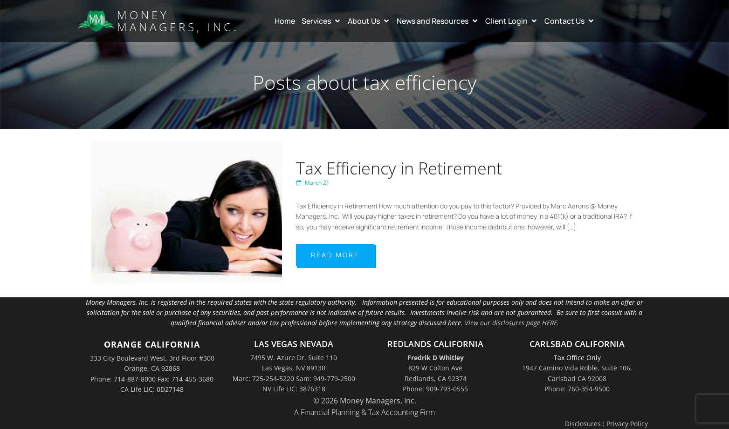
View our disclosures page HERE (511, 322)
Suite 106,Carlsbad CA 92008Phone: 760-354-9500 (588, 378)
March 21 (313, 183)
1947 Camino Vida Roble (560, 367)
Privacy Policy (627, 423)
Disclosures (583, 423)
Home (285, 21)
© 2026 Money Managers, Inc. (364, 400)
